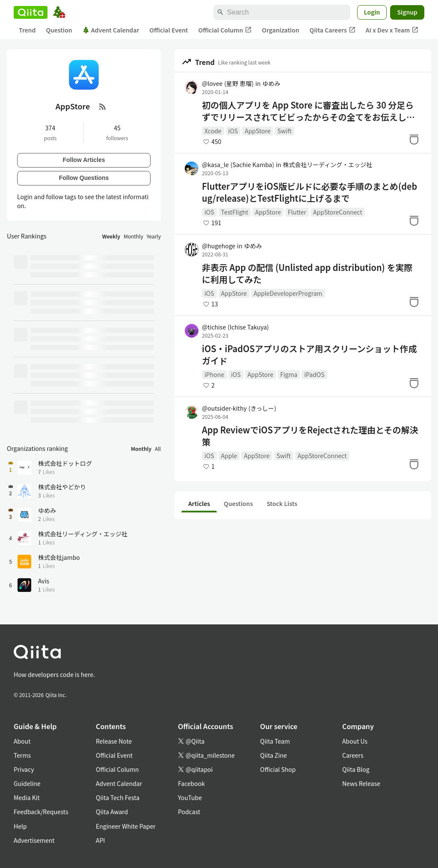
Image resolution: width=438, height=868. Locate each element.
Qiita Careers (332, 30)
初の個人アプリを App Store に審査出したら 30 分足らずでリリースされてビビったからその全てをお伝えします (308, 111)
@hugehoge (218, 245)
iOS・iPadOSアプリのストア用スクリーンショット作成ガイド (309, 355)
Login (372, 12)
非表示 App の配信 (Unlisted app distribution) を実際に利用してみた (307, 273)
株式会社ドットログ (65, 463)
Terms (22, 755)
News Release (361, 783)
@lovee (228, 83)
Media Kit (27, 797)
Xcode (213, 131)
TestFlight (235, 212)
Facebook (191, 783)
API (100, 840)
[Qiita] (30, 12)
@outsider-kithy (239, 408)
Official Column (225, 30)
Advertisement (34, 840)
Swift (284, 131)
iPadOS (314, 374)
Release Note (114, 741)
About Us (354, 741)
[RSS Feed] (102, 106)
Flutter (297, 212)
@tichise (235, 327)
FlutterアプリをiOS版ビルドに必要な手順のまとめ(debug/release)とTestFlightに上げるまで (309, 192)
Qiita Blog (356, 769)
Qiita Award (112, 811)
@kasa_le (238, 164)
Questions (238, 503)
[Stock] (414, 139)
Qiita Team (275, 741)
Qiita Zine (273, 755)
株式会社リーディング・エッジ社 (327, 164)
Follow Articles (83, 159)
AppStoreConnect (337, 212)
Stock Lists (281, 503)
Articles (199, 503)
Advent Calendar (111, 30)
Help (20, 826)
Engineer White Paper (126, 826)
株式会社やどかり (62, 487)
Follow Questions (84, 177)
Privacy (24, 769)
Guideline (27, 783)
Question (59, 30)
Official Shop (278, 769)
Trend (27, 30)
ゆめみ (271, 83)
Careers (352, 755)
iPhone (214, 374)
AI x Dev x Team (392, 30)
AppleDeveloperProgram (288, 293)
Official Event (168, 30)
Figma (288, 374)
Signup (407, 12)
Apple (229, 455)
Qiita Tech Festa (117, 797)
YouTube (190, 797)
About (22, 741)
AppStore (257, 131)
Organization (280, 30)
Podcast (189, 811)
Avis (43, 581)
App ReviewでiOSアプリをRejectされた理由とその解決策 (310, 436)
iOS (233, 131)
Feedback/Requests (41, 811)
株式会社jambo (59, 557)
